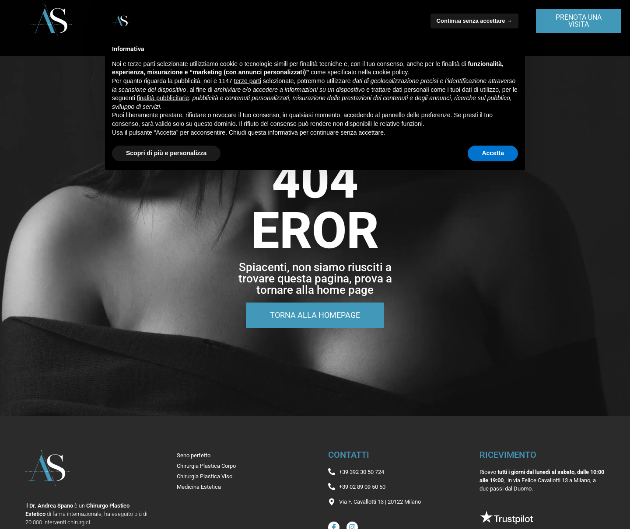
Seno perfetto (193, 455)
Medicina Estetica (199, 487)
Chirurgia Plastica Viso (204, 476)
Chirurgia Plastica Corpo (206, 466)
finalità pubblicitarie (163, 97)
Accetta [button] (493, 153)
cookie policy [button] (390, 72)
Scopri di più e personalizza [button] (166, 153)
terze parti (247, 80)
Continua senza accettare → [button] (474, 20)
